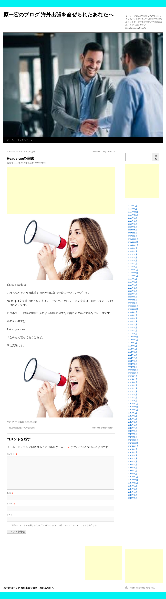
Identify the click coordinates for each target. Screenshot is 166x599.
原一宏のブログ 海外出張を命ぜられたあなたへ (58, 14)
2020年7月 (132, 382)
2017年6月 (132, 495)
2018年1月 (132, 473)
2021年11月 (133, 336)
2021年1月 (132, 367)
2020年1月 (132, 400)
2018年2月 (132, 470)
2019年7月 (132, 419)
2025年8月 (132, 221)
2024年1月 (132, 266)
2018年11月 (133, 443)
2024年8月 (132, 251)
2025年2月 (132, 233)
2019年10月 (133, 410)
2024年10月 (133, 245)
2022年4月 (132, 324)
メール (11, 504)
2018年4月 (132, 464)
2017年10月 (133, 483)
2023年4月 (132, 294)
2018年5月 (132, 461)
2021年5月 (132, 355)
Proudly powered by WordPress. (142, 588)
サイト (10, 514)
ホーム (10, 140)
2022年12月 (133, 306)
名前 (10, 493)
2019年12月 (133, 403)
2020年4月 (132, 391)
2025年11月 (133, 212)
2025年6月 (132, 227)
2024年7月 (132, 254)
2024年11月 (133, 242)
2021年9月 (132, 343)
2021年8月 (132, 346)
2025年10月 (133, 215)
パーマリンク (31, 422)
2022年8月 (132, 315)
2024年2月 (132, 263)
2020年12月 (133, 370)
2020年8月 (132, 379)
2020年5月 (132, 388)
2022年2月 (132, 330)
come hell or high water (103, 151)
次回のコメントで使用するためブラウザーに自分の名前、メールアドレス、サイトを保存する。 (55, 525)
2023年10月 (133, 276)
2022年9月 (132, 312)
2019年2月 (132, 434)
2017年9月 (132, 486)
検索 (156, 157)
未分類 (21, 422)
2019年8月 (132, 416)
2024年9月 (132, 248)
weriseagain (40, 163)
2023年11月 (133, 273)
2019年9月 (132, 413)
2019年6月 (132, 422)
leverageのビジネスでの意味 (21, 151)
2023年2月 (132, 300)
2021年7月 (132, 349)
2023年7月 (132, 285)
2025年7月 (132, 224)
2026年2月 (132, 206)
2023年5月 (132, 291)
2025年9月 (132, 218)
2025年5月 (132, 230)
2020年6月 (132, 385)
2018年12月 (133, 440)
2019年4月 (132, 428)
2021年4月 (132, 358)
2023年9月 (132, 279)
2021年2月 (132, 364)
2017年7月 (132, 492)
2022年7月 (132, 318)
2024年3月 (132, 260)
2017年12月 (133, 477)
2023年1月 (132, 303)
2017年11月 (133, 480)
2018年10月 (133, 446)
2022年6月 (132, 321)
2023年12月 (133, 269)
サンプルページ (25, 140)
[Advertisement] (61, 190)
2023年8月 (132, 282)
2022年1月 (132, 333)
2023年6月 (132, 288)
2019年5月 (132, 425)
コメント (12, 454)
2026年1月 (132, 209)
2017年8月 (132, 489)
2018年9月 (132, 449)
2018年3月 (132, 467)
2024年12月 (133, 239)
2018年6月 (132, 458)
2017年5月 (132, 498)
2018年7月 (132, 455)
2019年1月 (132, 437)
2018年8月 (132, 452)
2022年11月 (133, 309)
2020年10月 (133, 373)
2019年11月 (133, 406)
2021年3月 (132, 361)
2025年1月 (132, 236)
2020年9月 (132, 376)
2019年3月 (132, 431)
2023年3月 (132, 297)
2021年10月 (133, 339)
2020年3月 (132, 394)
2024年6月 (132, 257)
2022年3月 (132, 327)
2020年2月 (132, 397)
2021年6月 (132, 352)
